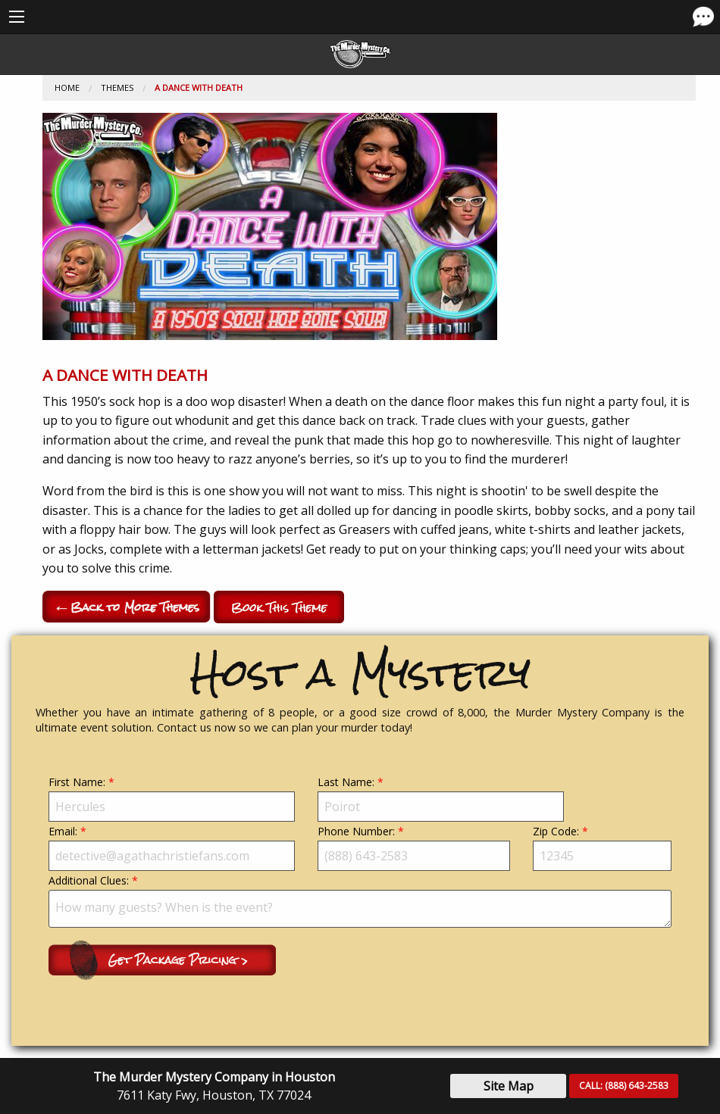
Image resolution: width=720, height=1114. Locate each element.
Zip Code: (602, 847)
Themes (117, 87)
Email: (172, 847)
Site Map (509, 1086)
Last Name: (441, 798)
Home (67, 87)
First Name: (172, 798)
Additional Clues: (360, 900)
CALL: (623, 1085)
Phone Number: (414, 847)
